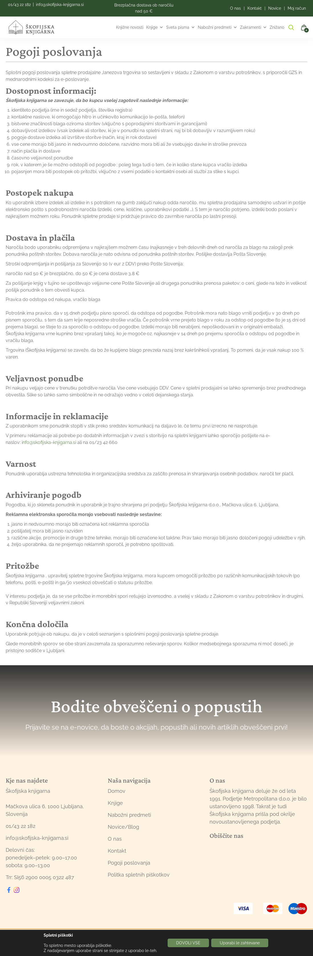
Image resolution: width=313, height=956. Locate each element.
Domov (116, 791)
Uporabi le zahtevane (240, 943)
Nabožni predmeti (217, 27)
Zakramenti (253, 27)
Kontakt (117, 851)
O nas (115, 839)
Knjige (154, 27)
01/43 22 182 (19, 4)
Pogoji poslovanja (129, 863)
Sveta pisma (180, 27)
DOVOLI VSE (188, 943)
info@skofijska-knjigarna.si (60, 4)
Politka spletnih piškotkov (139, 875)
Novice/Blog (123, 827)
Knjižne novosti (129, 27)
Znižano (277, 27)
